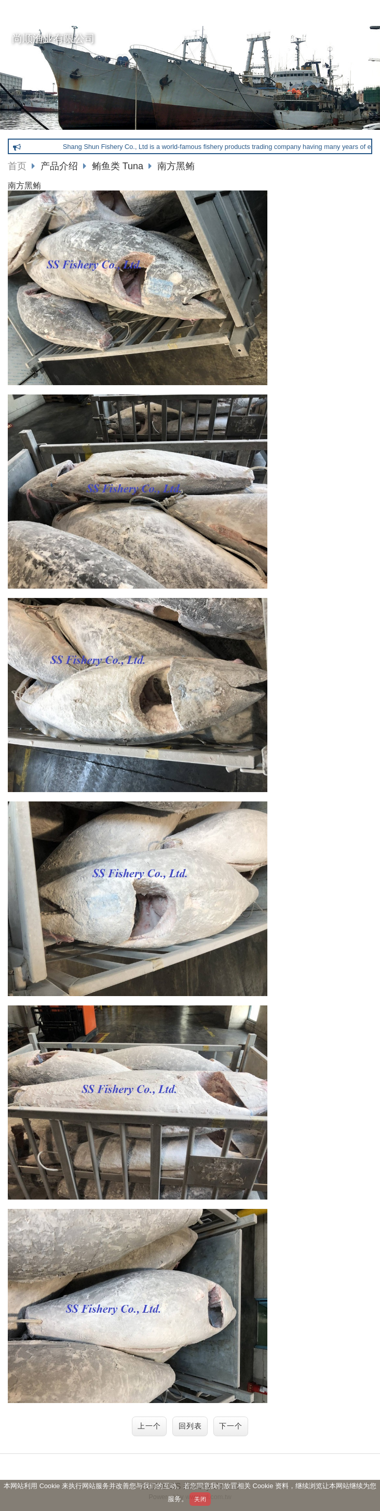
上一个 (149, 1426)
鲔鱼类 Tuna (119, 166)
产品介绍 (66, 166)
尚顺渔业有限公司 (53, 38)
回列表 (190, 1426)
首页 (17, 166)
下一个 (230, 1426)
